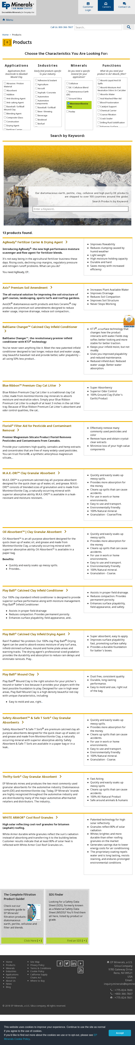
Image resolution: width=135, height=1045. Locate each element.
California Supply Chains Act (38, 977)
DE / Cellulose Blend (77, 89)
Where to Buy (37, 982)
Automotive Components (42, 103)
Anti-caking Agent (14, 103)
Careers (106, 5)
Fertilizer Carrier (13, 131)
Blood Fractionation (108, 103)
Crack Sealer (105, 119)
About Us (10, 982)
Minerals (79, 67)
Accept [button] (120, 1033)
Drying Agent (11, 127)
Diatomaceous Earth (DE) (77, 94)
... (29, 273)
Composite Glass (13, 119)
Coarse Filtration (107, 115)
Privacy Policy (37, 966)
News (9, 985)
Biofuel (40, 125)
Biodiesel (41, 121)
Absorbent (10, 91)
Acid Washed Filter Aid (109, 99)
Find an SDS (77, 942)
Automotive (42, 98)
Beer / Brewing (43, 113)
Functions (111, 67)
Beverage (41, 117)
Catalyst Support (107, 107)
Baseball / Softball (45, 109)
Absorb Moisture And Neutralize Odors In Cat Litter (112, 90)
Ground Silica (74, 99)
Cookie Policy (37, 972)
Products (10, 966)
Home (6, 36)
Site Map (35, 963)
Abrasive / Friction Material (14, 86)
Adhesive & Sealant (46, 82)
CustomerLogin (88, 7)
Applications (16, 67)
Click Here (33, 942)
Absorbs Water (106, 95)
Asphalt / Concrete (45, 94)
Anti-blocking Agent (14, 99)
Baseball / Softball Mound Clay (14, 109)
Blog (8, 988)
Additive (9, 95)
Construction (11, 123)
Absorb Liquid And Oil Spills (109, 83)
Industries (48, 67)
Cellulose (72, 85)
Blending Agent (12, 115)
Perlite (70, 113)
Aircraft (40, 90)
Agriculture (41, 86)
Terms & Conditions (40, 969)
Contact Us (124, 5)
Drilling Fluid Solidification (111, 123)
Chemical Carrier (107, 111)
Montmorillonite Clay (78, 106)
